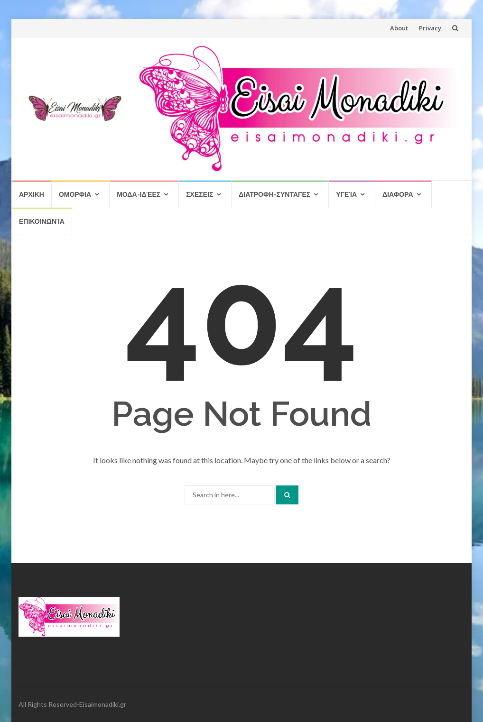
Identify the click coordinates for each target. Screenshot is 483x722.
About (399, 28)
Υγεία (346, 194)
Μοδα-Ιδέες (138, 194)
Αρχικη (31, 194)
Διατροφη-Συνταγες (274, 194)
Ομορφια (75, 194)
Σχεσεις (199, 194)
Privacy (430, 28)
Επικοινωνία (42, 221)
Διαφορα (397, 194)
